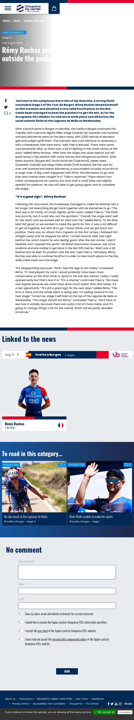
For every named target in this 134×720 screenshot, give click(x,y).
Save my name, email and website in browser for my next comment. (59, 614)
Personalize (125, 712)
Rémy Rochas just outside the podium (29, 54)
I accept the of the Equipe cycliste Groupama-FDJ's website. (60, 631)
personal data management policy (69, 639)
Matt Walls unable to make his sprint (91, 516)
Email (21, 599)
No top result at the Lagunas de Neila (25, 516)
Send (67, 671)
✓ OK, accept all (104, 712)
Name (21, 584)
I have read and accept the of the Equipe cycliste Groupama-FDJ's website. (67, 641)
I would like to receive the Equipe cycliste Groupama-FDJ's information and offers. (66, 622)
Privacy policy (69, 716)
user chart (43, 631)
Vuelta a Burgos (34, 20)
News (17, 20)
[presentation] (67, 658)
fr (125, 704)
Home (6, 20)
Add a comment (26, 561)
